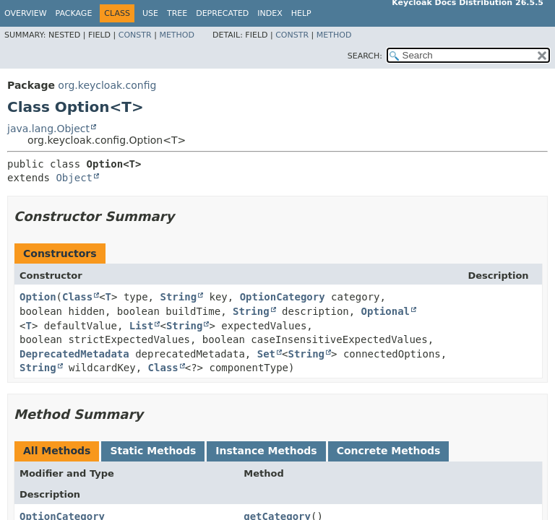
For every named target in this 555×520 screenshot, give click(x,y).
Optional (385, 311)
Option (38, 297)
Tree (177, 13)
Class (77, 297)
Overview (25, 13)
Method (176, 35)
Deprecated (222, 13)
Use (150, 13)
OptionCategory (282, 297)
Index (269, 13)
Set (266, 354)
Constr (135, 35)
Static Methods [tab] (153, 450)
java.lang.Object (48, 128)
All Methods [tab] (56, 450)
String (178, 297)
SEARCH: (365, 56)
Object (74, 177)
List (141, 326)
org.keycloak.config (107, 85)
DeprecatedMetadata (74, 354)
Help (301, 13)
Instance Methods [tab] (266, 450)
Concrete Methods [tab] (389, 450)
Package (74, 13)
